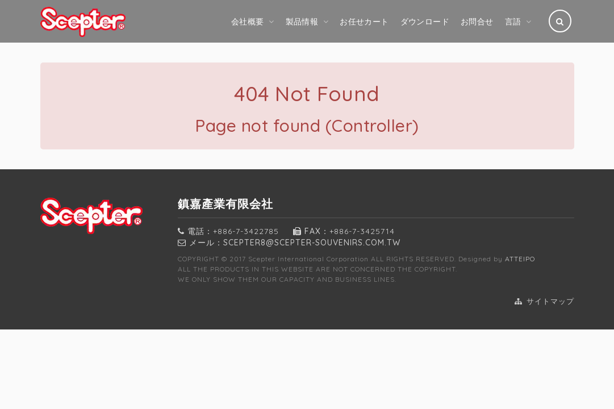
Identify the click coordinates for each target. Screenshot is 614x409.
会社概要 (247, 21)
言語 (513, 21)
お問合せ (477, 21)
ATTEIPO (520, 258)
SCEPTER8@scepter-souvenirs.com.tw (311, 242)
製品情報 (302, 21)
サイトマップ (544, 301)
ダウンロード (424, 21)
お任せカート (364, 21)
